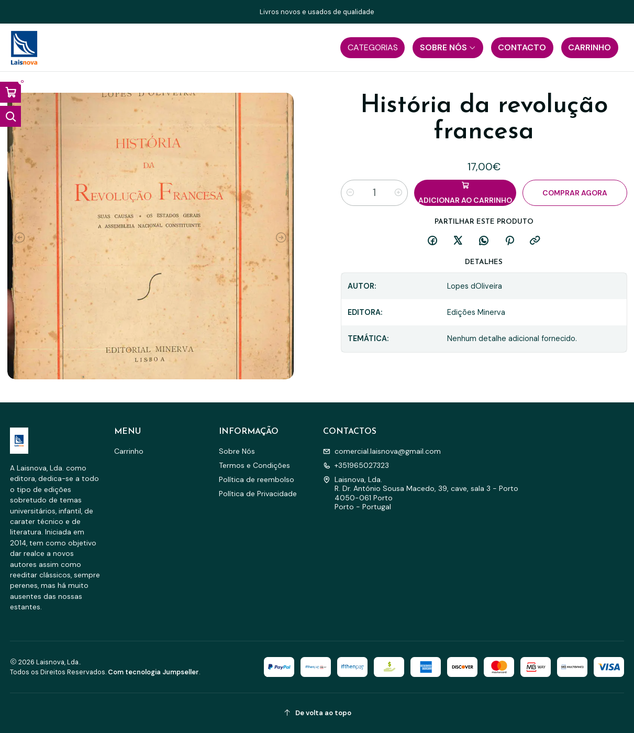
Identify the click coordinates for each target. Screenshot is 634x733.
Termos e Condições (254, 465)
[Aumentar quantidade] (398, 192)
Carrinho (128, 451)
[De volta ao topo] (317, 713)
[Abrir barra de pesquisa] (10, 116)
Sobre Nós (237, 451)
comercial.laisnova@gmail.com (382, 451)
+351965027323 (356, 465)
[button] (372, 47)
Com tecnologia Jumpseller (153, 672)
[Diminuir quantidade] (350, 192)
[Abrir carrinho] (10, 92)
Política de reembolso (256, 479)
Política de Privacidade (258, 493)
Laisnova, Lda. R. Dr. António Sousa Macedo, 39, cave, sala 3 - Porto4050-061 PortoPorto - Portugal (420, 493)
